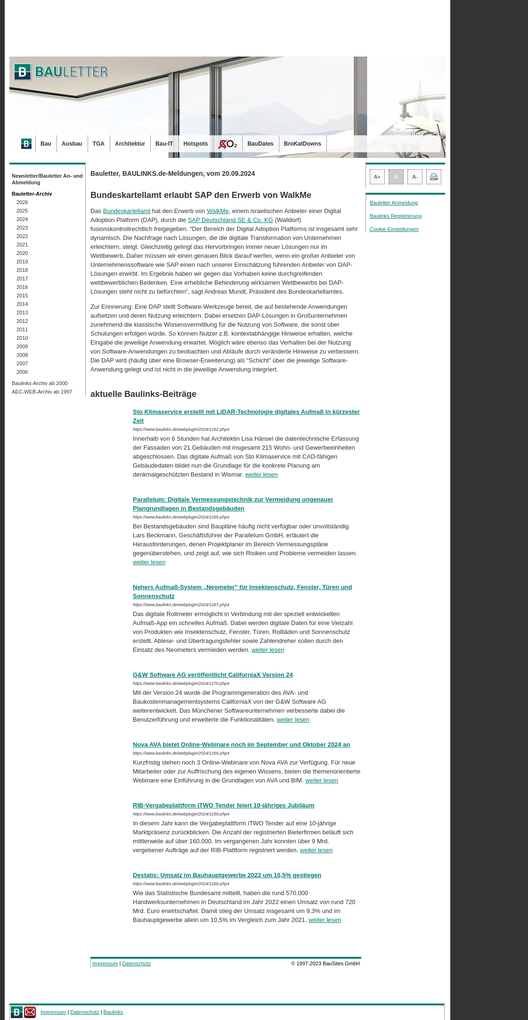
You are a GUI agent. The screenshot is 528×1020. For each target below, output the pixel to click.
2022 (22, 236)
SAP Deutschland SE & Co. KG (230, 219)
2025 (22, 211)
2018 (22, 270)
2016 (22, 287)
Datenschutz (136, 963)
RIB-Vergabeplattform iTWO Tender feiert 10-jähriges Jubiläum (224, 805)
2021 (22, 244)
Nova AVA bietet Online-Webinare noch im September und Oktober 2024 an (241, 744)
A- (415, 177)
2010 (22, 338)
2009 (22, 346)
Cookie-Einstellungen (394, 229)
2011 (22, 329)
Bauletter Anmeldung (394, 203)
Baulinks (113, 1012)
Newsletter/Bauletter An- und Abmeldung (47, 179)
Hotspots (195, 143)
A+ (377, 177)
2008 (22, 355)
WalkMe (217, 210)
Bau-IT (164, 143)
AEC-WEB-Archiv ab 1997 (42, 392)
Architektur (130, 143)
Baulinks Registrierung (396, 216)
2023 (22, 227)
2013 (22, 312)
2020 (22, 253)
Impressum (105, 963)
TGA (99, 143)
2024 (22, 219)
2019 (22, 261)
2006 (22, 372)
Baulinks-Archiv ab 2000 (40, 383)
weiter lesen (261, 474)
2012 (22, 321)
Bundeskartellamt (126, 210)
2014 (22, 304)
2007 (22, 363)
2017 (22, 278)
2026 (22, 202)
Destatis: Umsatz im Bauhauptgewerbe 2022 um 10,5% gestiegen (227, 875)
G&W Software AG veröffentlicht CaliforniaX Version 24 (213, 674)
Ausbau (72, 143)
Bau (46, 143)
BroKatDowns (302, 143)
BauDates (260, 143)
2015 (22, 295)
